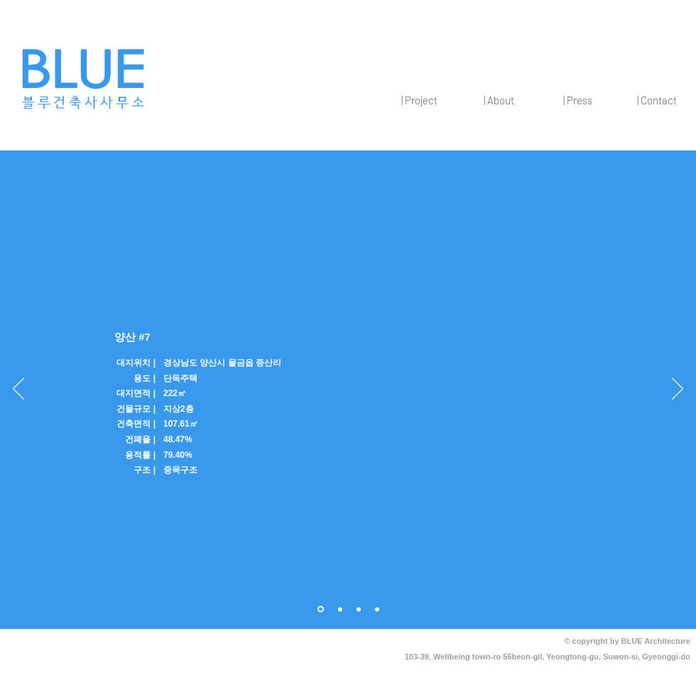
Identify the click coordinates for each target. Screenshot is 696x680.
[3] (377, 609)
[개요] (320, 609)
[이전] (18, 390)
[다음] (677, 390)
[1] (340, 609)
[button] (419, 100)
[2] (359, 609)
